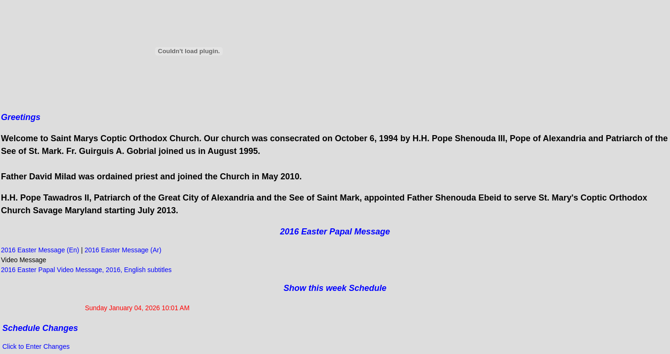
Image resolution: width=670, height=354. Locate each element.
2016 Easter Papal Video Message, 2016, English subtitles (86, 270)
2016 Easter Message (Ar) (123, 250)
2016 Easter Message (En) (41, 250)
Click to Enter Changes (36, 346)
